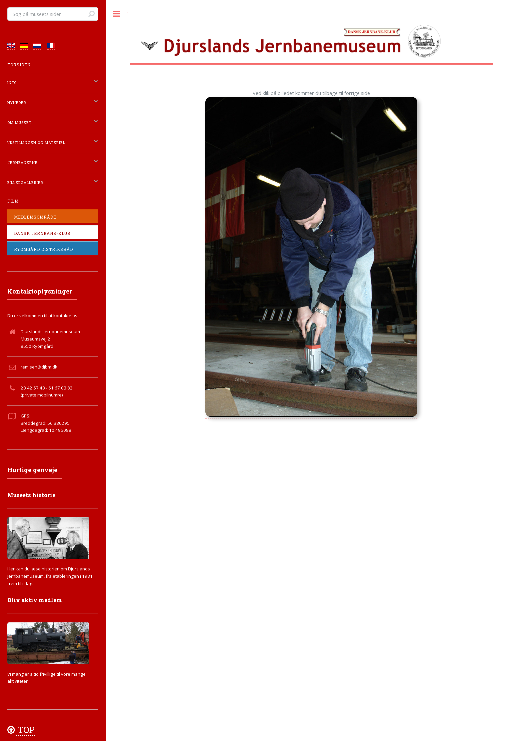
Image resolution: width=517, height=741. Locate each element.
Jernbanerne (22, 162)
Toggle (117, 14)
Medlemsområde (35, 217)
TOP (25, 729)
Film (13, 201)
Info (12, 82)
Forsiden (19, 64)
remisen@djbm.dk (39, 367)
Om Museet (19, 122)
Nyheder (16, 102)
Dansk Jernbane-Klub (42, 233)
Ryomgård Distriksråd (43, 249)
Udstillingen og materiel (36, 142)
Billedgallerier (25, 182)
